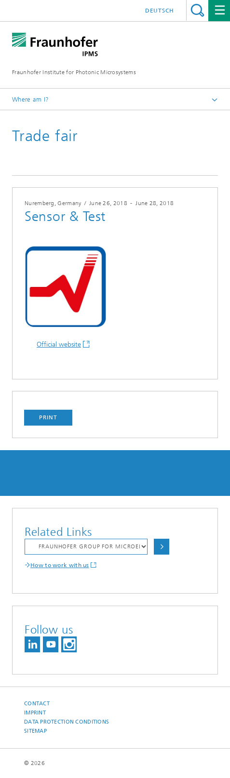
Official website (59, 344)
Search (197, 10)
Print (48, 417)
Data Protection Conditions (66, 722)
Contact (37, 703)
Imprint (35, 713)
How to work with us (59, 565)
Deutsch (159, 10)
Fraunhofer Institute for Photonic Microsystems (74, 72)
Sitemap (35, 731)
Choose (161, 547)
